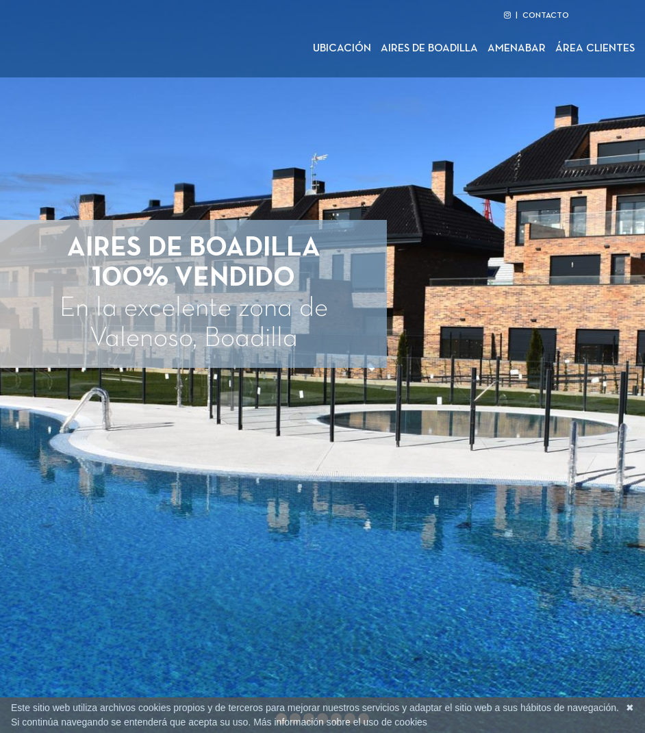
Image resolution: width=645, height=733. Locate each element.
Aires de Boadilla (429, 48)
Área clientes (595, 48)
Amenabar (517, 48)
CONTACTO (545, 15)
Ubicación (342, 48)
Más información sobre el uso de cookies (340, 722)
